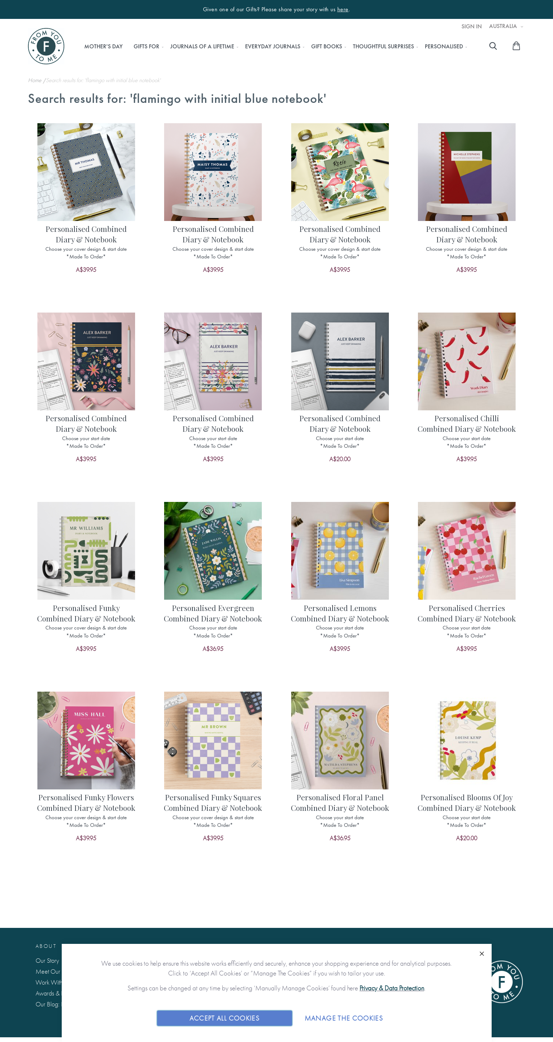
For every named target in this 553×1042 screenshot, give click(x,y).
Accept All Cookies (225, 1017)
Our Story (47, 960)
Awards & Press (54, 993)
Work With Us (53, 982)
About (46, 946)
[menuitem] (103, 46)
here (343, 9)
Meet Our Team (55, 971)
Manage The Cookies (344, 1017)
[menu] (273, 46)
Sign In (471, 26)
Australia (504, 26)
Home (35, 80)
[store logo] (46, 46)
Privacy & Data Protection (391, 988)
